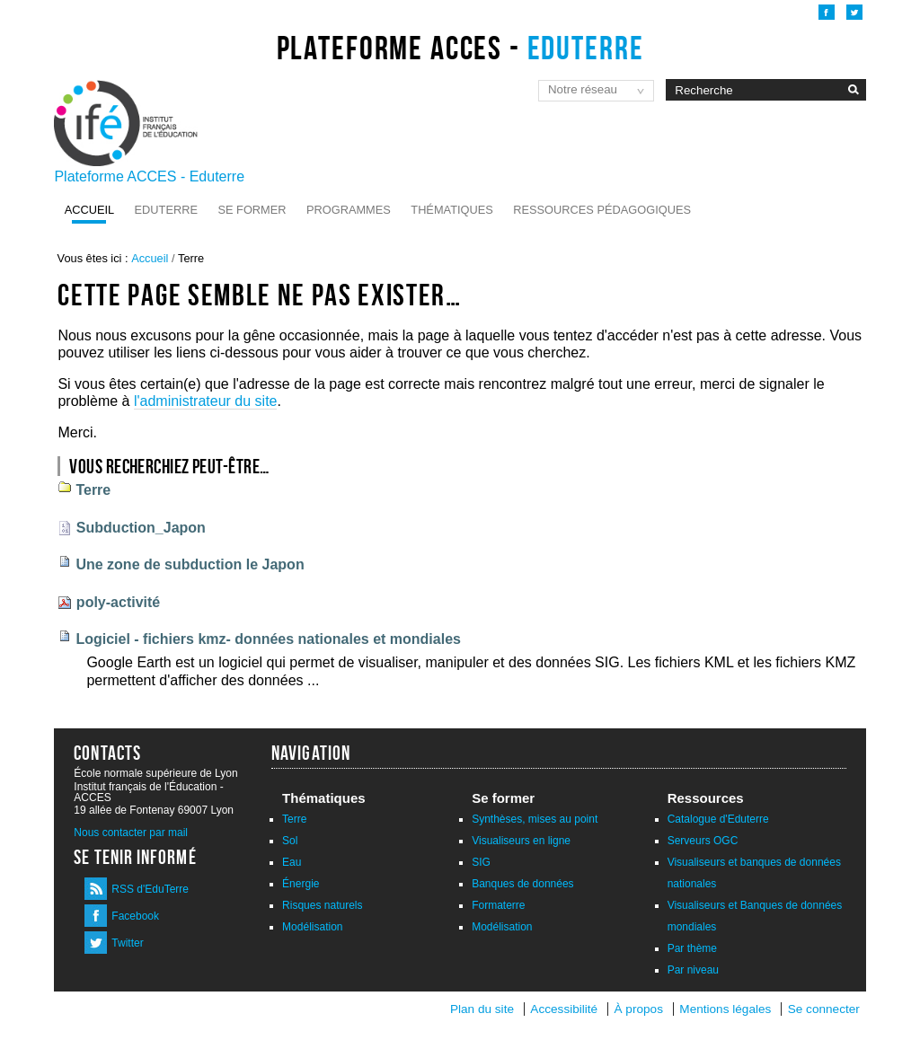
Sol (289, 840)
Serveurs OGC (703, 840)
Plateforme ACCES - (460, 48)
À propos (641, 1009)
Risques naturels (322, 905)
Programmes (348, 209)
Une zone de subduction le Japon (189, 564)
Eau (291, 862)
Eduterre (166, 209)
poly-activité (118, 602)
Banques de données (522, 883)
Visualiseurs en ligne (521, 840)
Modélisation (312, 927)
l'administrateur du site (206, 401)
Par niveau (693, 970)
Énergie (300, 883)
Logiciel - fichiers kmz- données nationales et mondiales (268, 639)
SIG (481, 862)
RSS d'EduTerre (150, 889)
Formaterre (498, 905)
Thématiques (451, 209)
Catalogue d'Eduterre (718, 819)
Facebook (135, 916)
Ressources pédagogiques (602, 209)
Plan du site (482, 1009)
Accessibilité (563, 1009)
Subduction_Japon (141, 527)
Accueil (89, 209)
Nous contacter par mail (131, 832)
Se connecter (824, 1009)
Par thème (692, 948)
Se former (251, 209)
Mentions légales (725, 1009)
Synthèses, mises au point (534, 819)
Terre (93, 490)
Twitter (127, 943)
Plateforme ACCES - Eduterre (149, 176)
